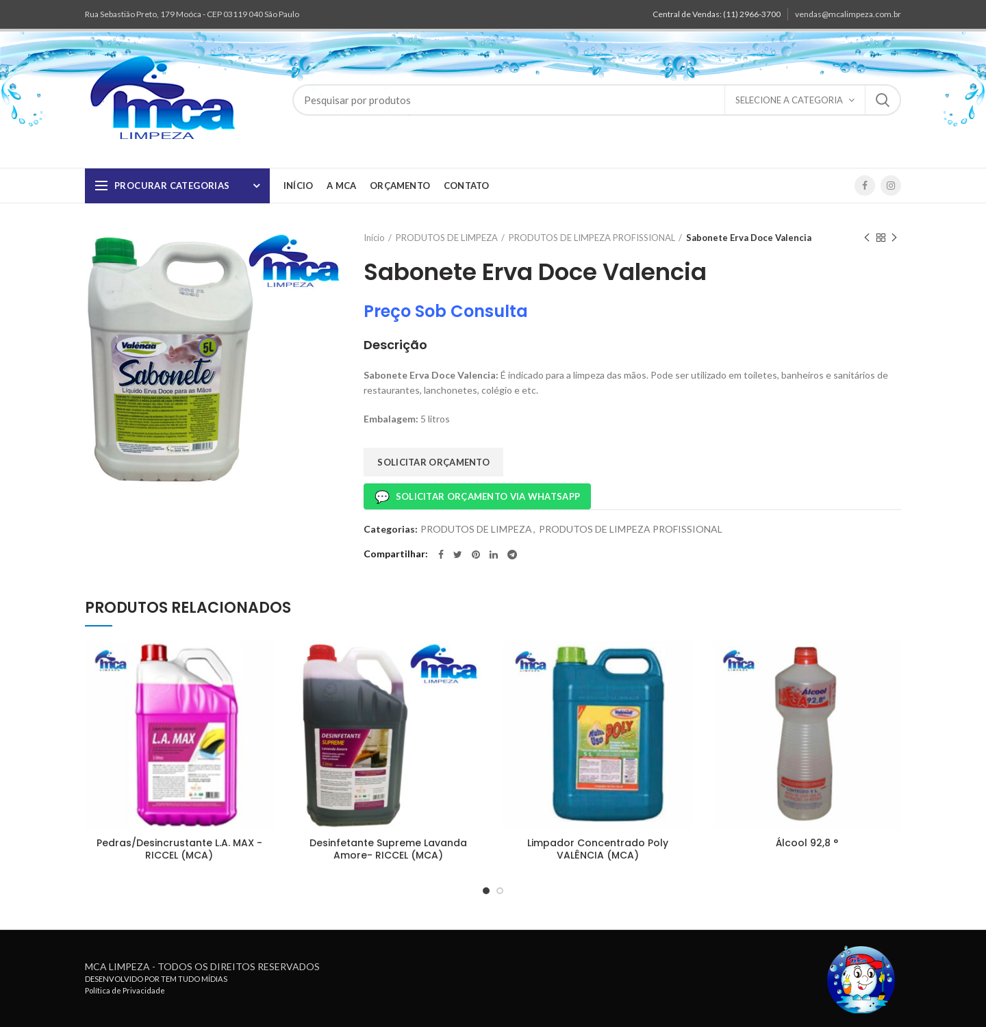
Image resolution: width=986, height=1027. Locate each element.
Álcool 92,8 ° (807, 843)
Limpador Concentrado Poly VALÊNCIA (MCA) (597, 849)
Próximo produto (894, 238)
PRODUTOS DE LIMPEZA (447, 237)
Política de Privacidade (125, 990)
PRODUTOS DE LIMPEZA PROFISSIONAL (592, 237)
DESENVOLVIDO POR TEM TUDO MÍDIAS (156, 978)
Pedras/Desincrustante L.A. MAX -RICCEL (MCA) (179, 849)
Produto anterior (867, 238)
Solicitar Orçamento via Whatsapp (477, 496)
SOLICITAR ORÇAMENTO (433, 462)
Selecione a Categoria (789, 99)
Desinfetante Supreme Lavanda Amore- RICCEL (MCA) (388, 849)
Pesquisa (882, 100)
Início (374, 237)
